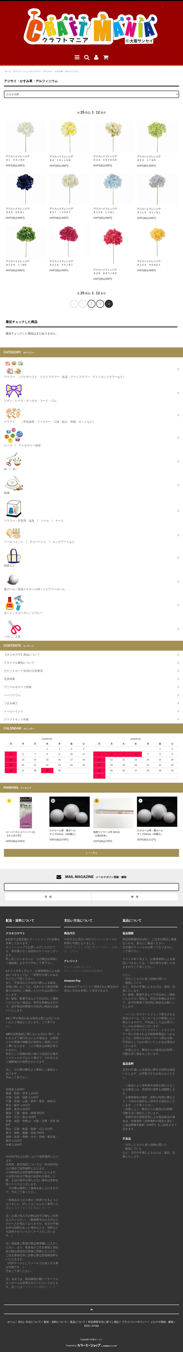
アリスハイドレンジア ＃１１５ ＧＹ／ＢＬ (149, 211)
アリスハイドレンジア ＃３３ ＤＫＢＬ (17, 210)
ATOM (95, 1325)
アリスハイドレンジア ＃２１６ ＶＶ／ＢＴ (61, 263)
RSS (87, 1325)
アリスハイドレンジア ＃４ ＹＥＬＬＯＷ (61, 158)
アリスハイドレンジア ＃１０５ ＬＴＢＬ (105, 210)
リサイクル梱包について (40, 1286)
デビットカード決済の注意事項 (83, 970)
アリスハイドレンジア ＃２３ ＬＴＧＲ (149, 158)
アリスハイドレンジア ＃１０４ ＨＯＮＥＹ (149, 263)
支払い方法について (29, 1321)
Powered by (91, 1345)
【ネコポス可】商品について (32, 1207)
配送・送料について (55, 1321)
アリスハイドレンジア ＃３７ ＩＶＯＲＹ (61, 210)
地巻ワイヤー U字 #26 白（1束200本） (106, 834)
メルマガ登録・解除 (162, 1321)
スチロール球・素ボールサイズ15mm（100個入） (63, 832)
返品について (77, 1321)
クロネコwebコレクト (77, 966)
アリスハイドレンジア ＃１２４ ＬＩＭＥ (17, 263)
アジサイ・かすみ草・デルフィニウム (62, 71)
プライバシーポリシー (134, 1321)
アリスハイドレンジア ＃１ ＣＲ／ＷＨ (17, 158)
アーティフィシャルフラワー (28, 71)
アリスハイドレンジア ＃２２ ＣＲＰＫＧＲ (105, 158)
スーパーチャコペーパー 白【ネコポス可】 (20, 834)
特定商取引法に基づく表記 (103, 1321)
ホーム (8, 71)
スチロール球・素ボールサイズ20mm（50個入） (150, 832)
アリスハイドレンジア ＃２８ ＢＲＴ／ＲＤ (105, 271)
